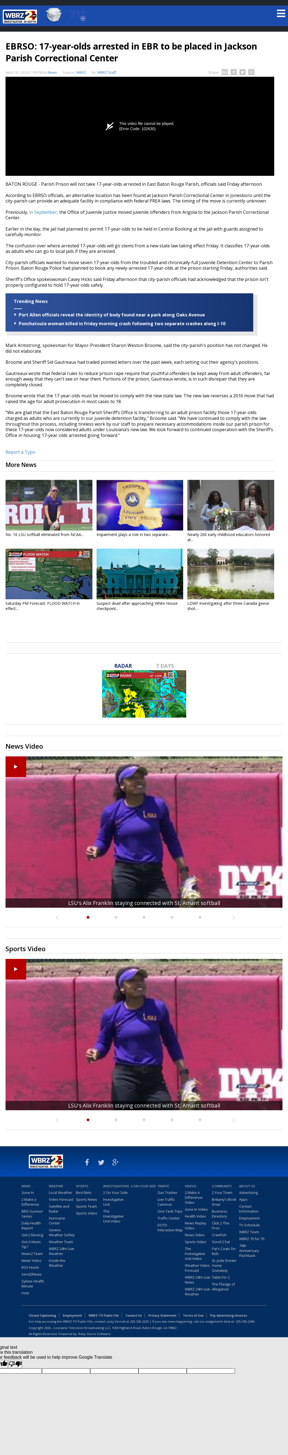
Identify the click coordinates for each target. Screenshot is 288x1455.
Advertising (248, 1192)
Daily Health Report (31, 1225)
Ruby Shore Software (94, 1334)
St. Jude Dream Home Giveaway (224, 1265)
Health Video (195, 1216)
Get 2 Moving (32, 1234)
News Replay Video (195, 1225)
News (52, 72)
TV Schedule (249, 1224)
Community (222, 1186)
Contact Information (248, 1209)
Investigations (116, 1186)
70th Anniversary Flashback (249, 1250)
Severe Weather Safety (61, 1232)
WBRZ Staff (106, 72)
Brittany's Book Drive (224, 1202)
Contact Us (134, 1315)
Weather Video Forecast (197, 1268)
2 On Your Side (115, 1192)
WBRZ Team (249, 1231)
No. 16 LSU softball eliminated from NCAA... (45, 534)
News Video (31, 1260)
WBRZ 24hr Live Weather (61, 1251)
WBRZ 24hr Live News (197, 1280)
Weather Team (61, 1241)
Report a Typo (20, 452)
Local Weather (60, 1192)
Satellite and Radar (59, 1209)
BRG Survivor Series (32, 1214)
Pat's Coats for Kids (224, 1251)
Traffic (164, 1186)
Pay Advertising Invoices (228, 1315)
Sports (82, 1186)
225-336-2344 (245, 1321)
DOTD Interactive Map (170, 1227)
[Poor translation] (15, 1364)
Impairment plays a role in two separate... (133, 534)
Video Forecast (61, 1199)
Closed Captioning (42, 1315)
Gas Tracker (167, 1192)
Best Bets (84, 1192)
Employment (249, 1218)
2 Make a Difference (30, 1202)
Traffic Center (169, 1218)
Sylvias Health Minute (33, 1284)
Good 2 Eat (221, 1241)
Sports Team (86, 1206)
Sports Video (86, 1213)
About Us (247, 1186)
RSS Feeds (30, 1267)
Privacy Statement (162, 1315)
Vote (25, 1292)
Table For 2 (221, 1277)
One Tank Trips (170, 1211)
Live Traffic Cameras (166, 1202)
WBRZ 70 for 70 (251, 1238)
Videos (190, 1186)
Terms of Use (193, 1315)
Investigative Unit (113, 1202)
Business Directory (219, 1214)
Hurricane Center (57, 1221)
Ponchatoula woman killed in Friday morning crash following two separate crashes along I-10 (122, 324)
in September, (43, 212)
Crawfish (219, 1234)
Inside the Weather (57, 1263)
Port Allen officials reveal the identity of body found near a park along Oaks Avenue (112, 315)
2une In (28, 1192)
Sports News (86, 1199)
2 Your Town (222, 1192)
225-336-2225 (139, 1321)
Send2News (32, 1274)
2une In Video (196, 1209)
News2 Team (32, 1253)
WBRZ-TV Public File (104, 1315)
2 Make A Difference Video (193, 1197)
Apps (243, 1199)
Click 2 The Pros (220, 1225)
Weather (56, 1186)
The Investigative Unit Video (113, 1216)
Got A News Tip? (31, 1244)
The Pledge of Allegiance (223, 1287)
